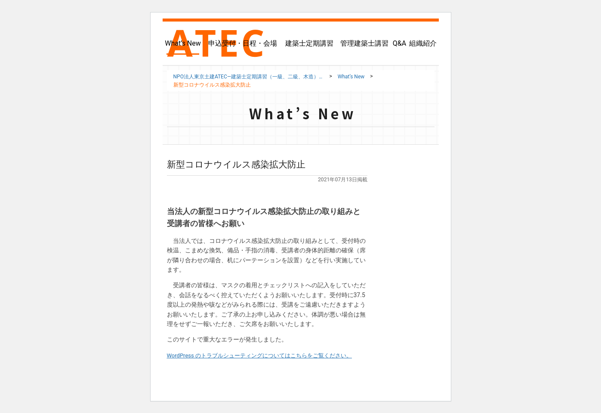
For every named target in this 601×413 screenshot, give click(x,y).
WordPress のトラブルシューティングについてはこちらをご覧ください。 (267, 355)
